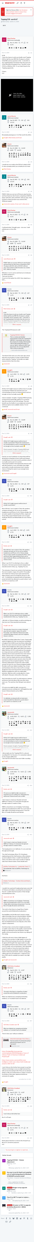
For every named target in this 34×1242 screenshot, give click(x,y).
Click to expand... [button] (17, 324)
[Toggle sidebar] (28, 3)
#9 (31, 433)
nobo (8, 1199)
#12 (31, 606)
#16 (31, 984)
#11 (31, 542)
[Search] (31, 3)
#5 (31, 224)
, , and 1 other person (16, 204)
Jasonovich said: (8, 838)
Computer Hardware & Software (22, 1178)
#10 (31, 496)
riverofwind (10, 1178)
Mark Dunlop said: (8, 308)
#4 (31, 191)
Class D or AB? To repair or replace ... (18, 1197)
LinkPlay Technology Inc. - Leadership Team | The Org (18, 866)
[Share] (28, 53)
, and (13, 137)
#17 (31, 1021)
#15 (31, 834)
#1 (31, 53)
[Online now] (5, 715)
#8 (31, 386)
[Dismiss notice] (31, 10)
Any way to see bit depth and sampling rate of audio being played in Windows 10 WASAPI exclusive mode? (19, 1174)
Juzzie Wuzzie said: (9, 259)
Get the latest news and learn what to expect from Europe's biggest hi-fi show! (16, 11)
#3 (31, 162)
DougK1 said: (7, 437)
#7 (31, 305)
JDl (13, 1200)
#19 (31, 1138)
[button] (3, 3)
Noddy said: (7, 546)
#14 (31, 785)
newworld (11, 1213)
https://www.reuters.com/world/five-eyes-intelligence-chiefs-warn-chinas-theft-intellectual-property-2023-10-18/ (16, 1061)
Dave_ (10, 1182)
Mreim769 (10, 1191)
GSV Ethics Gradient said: (10, 1024)
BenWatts (14, 1192)
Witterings (9, 1163)
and (10, 473)
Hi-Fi (14, 1163)
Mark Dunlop (5, 21)
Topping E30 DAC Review (17, 335)
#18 (31, 1106)
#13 (31, 730)
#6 (31, 255)
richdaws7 (9, 1208)
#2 (31, 132)
